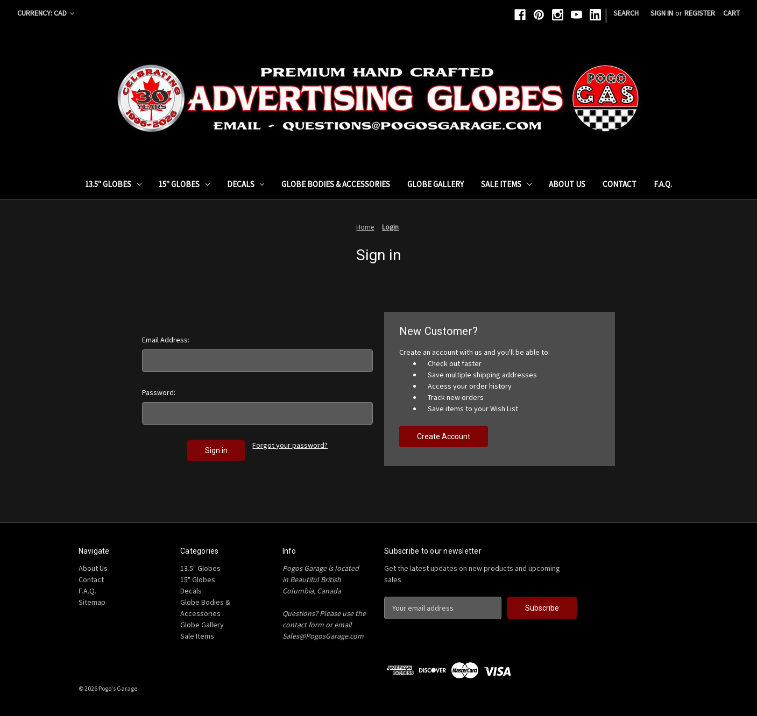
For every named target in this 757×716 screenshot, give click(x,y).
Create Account (443, 436)
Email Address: (165, 340)
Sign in (661, 13)
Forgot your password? (290, 445)
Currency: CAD (45, 13)
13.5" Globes (113, 184)
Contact (619, 184)
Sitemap (92, 602)
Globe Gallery (435, 184)
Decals (246, 184)
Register (699, 13)
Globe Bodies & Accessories (335, 184)
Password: (158, 392)
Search (626, 13)
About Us (567, 184)
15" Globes (184, 184)
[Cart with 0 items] (731, 13)
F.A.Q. (663, 184)
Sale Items (506, 184)
